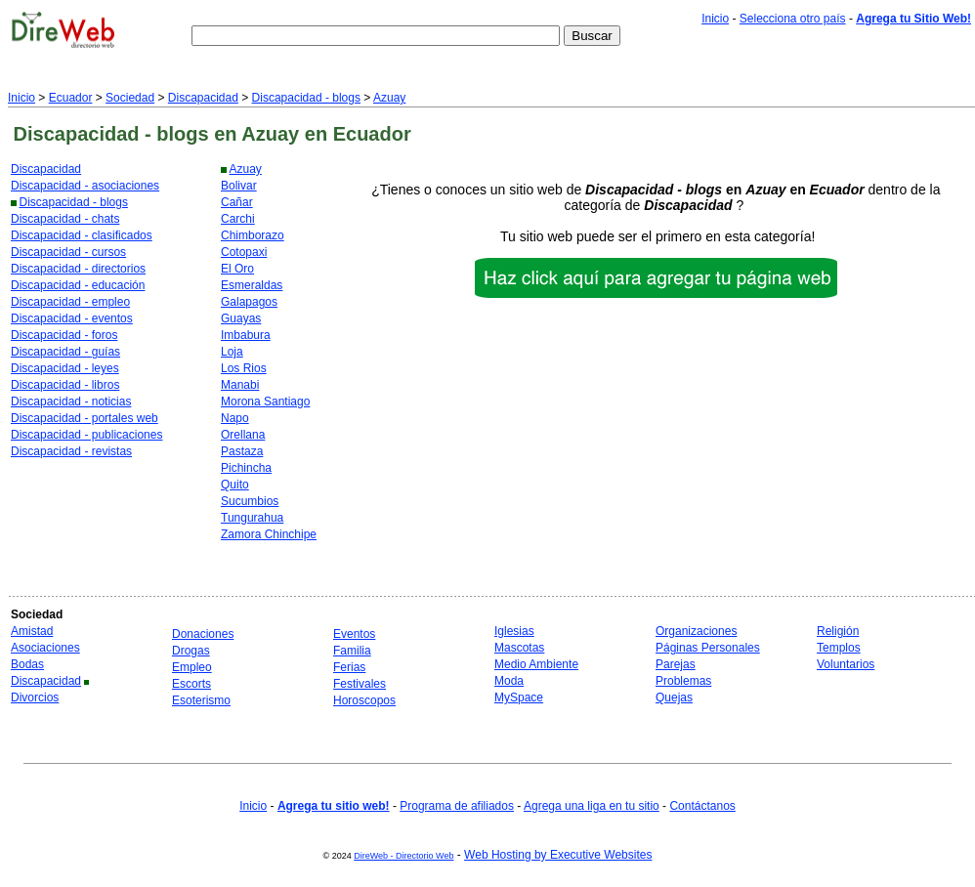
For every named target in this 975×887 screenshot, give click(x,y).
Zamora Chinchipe (269, 534)
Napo (235, 418)
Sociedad (130, 98)
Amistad (32, 631)
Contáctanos (702, 806)
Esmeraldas (251, 285)
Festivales (359, 684)
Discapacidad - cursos (68, 252)
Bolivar (239, 185)
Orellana (243, 435)
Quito (235, 484)
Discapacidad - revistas (71, 451)
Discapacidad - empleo (70, 302)
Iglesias (514, 631)
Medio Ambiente (536, 664)
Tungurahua (252, 518)
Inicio (715, 18)
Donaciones (202, 634)
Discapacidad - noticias (71, 401)
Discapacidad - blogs (306, 98)
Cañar (237, 202)
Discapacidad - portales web (84, 418)
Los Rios (244, 368)
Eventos (354, 634)
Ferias (349, 667)
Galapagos (249, 302)
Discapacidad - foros (64, 335)
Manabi (240, 385)
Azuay (389, 98)
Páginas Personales (708, 648)
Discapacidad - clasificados (81, 235)
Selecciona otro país (793, 18)
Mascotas (519, 648)
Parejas (676, 664)
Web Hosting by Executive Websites (558, 855)
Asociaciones (45, 648)
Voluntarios (845, 664)
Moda (509, 681)
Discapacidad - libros (65, 385)
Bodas (27, 664)
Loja (232, 352)
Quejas (674, 697)
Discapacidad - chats (65, 219)
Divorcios (35, 697)
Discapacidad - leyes (65, 368)
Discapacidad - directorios (78, 268)
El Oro (237, 268)
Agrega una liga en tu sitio (591, 806)
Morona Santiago (265, 401)
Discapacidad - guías (65, 352)
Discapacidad (203, 98)
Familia (352, 650)
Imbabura (246, 335)
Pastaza (242, 451)
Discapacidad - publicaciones (86, 435)
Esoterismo (201, 700)
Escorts (191, 684)
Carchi (238, 219)
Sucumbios (249, 501)
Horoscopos (364, 700)
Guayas (241, 318)
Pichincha (246, 468)
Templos (839, 648)
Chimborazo (252, 235)
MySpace (518, 697)
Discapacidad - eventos (72, 318)
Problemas (683, 681)
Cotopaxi (244, 252)
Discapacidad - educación (78, 285)
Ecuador (71, 98)
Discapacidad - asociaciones (85, 185)
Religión (838, 631)
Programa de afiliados (457, 806)
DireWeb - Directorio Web (403, 856)
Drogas (191, 650)
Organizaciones (696, 631)
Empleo (192, 667)
